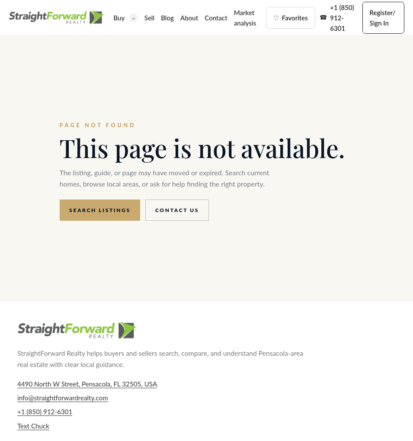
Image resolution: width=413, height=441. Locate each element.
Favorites (290, 18)
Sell (149, 18)
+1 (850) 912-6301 (342, 17)
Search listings (100, 210)
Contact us (177, 210)
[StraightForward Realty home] (56, 17)
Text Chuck (33, 426)
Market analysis (245, 18)
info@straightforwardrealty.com (62, 398)
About (189, 18)
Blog (167, 18)
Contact (216, 18)
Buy (125, 17)
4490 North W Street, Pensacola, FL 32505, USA (87, 384)
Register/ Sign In (383, 18)
